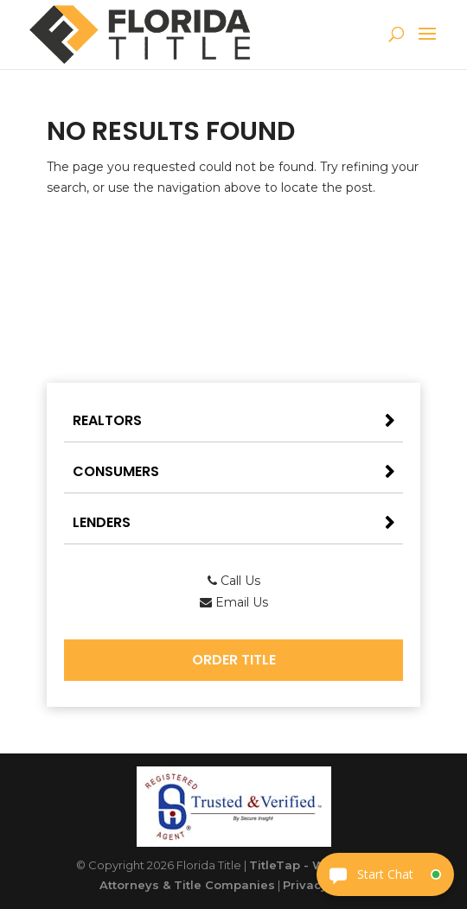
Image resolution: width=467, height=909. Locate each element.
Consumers (116, 471)
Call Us (234, 580)
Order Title (234, 660)
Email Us (234, 602)
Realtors (107, 420)
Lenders (102, 522)
